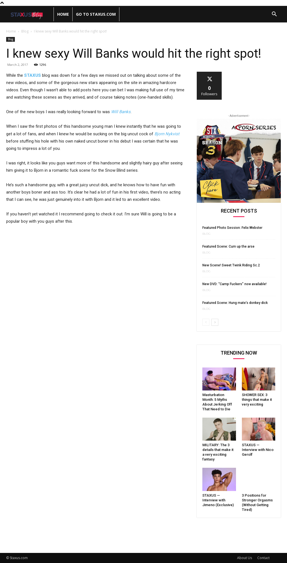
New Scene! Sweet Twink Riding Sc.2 (231, 265)
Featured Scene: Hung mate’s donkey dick (235, 303)
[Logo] (30, 14)
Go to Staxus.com (96, 14)
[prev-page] (205, 322)
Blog (25, 31)
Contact (263, 557)
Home (63, 14)
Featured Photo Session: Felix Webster (232, 228)
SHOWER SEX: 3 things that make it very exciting (257, 399)
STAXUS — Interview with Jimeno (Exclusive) (218, 500)
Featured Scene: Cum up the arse (228, 246)
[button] (274, 14)
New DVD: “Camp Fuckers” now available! (234, 284)
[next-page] (214, 322)
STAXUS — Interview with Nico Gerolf (258, 450)
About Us (244, 557)
